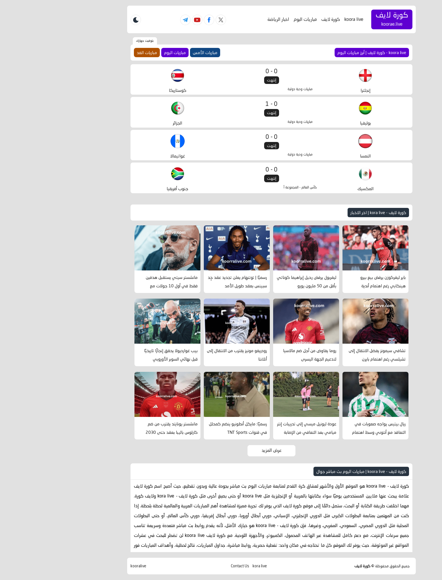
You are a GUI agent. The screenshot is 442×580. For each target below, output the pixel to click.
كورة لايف (280, 19)
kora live (209, 566)
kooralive (88, 566)
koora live (303, 19)
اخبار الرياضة (228, 19)
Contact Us (189, 566)
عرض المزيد (221, 450)
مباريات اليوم (254, 19)
